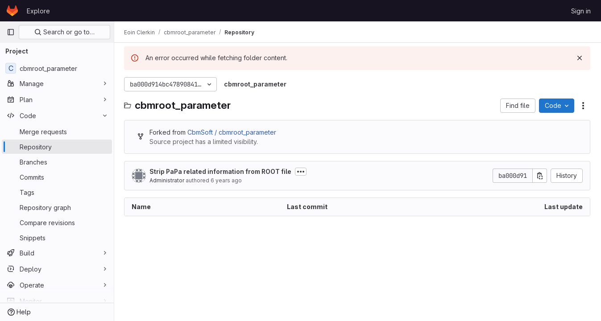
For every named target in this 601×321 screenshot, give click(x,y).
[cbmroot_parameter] (57, 68)
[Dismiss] (579, 58)
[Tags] (57, 192)
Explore (38, 11)
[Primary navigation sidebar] (11, 32)
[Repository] (57, 147)
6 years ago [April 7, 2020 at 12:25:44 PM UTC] (227, 180)
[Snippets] (57, 237)
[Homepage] (12, 11)
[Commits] (57, 177)
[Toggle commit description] (301, 172)
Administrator (167, 180)
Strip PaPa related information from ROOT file (221, 171)
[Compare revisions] (57, 222)
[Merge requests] (57, 131)
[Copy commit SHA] (540, 176)
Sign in (581, 11)
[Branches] (57, 162)
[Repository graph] (57, 207)
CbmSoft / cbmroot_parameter (232, 132)
